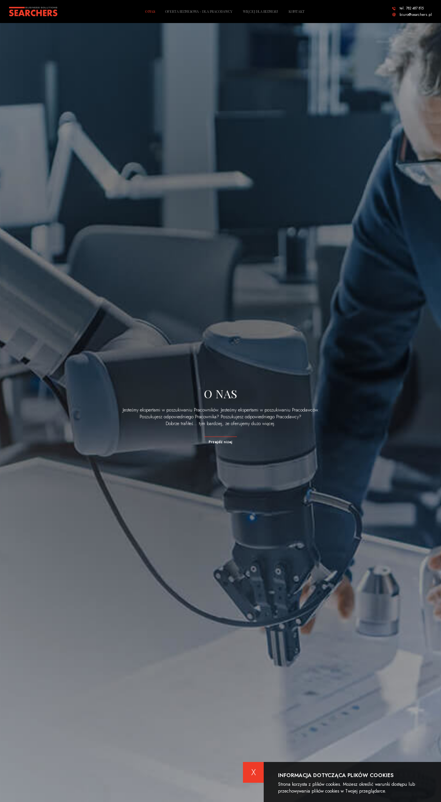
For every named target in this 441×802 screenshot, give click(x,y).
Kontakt (297, 11)
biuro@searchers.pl (416, 14)
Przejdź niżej (220, 442)
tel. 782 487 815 (412, 8)
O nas (150, 11)
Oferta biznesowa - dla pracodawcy (198, 11)
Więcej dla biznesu (260, 11)
